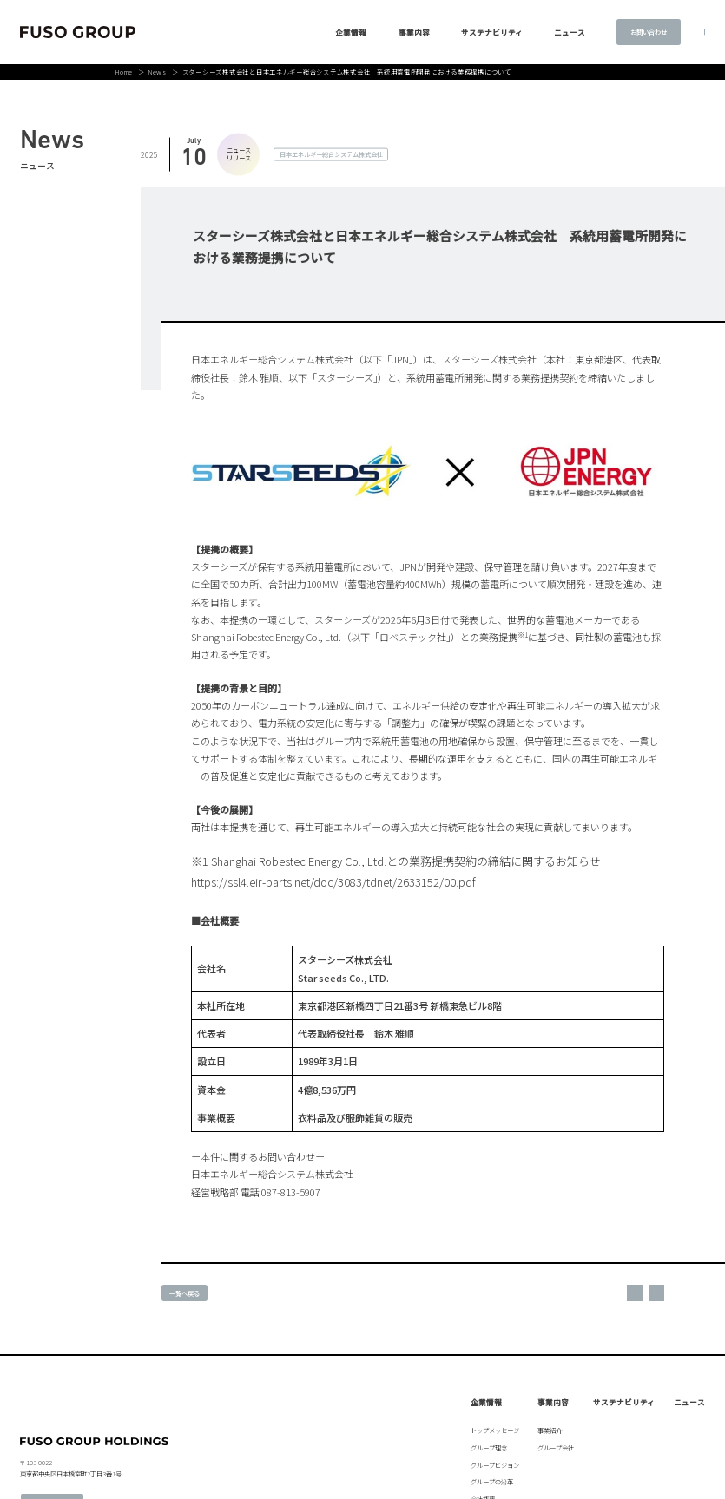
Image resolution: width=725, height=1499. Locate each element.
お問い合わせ (610, 31)
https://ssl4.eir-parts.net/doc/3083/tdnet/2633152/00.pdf (333, 882)
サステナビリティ (453, 32)
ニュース (689, 1402)
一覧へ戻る (184, 1293)
